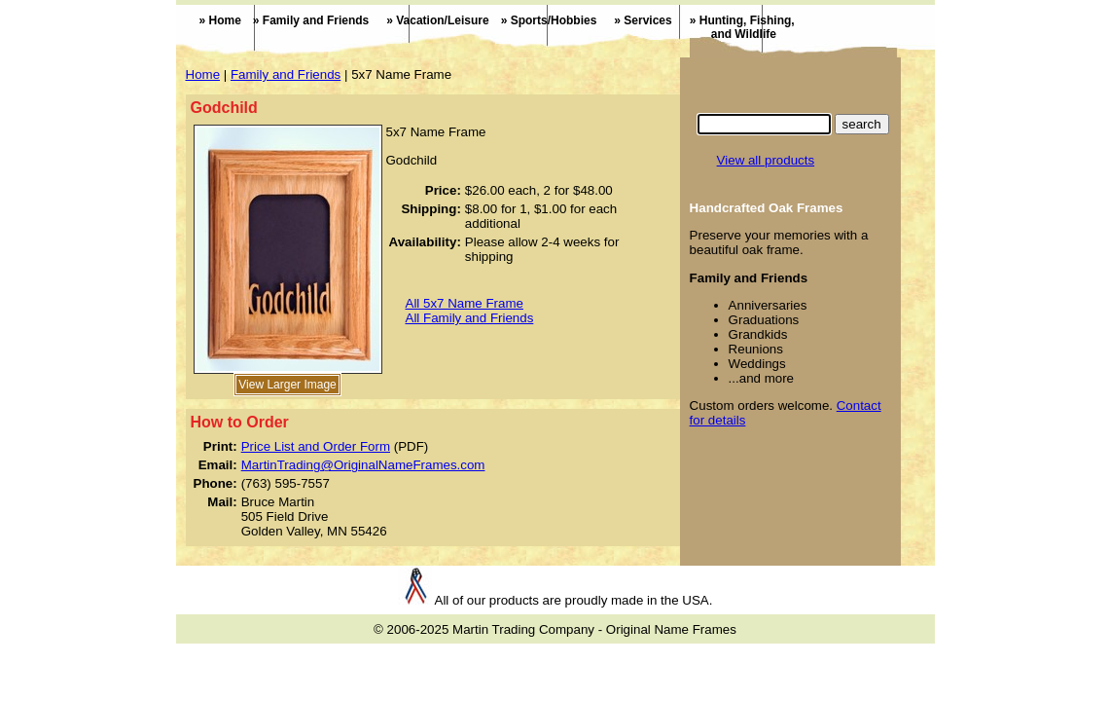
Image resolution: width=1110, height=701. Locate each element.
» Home (220, 20)
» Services (642, 20)
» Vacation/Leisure (437, 20)
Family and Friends (285, 74)
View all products (766, 160)
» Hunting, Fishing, (733, 27)
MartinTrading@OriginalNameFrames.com (363, 465)
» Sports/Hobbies (549, 20)
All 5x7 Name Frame (464, 303)
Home (203, 74)
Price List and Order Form (315, 446)
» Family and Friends (311, 20)
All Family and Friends (470, 318)
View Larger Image (287, 384)
